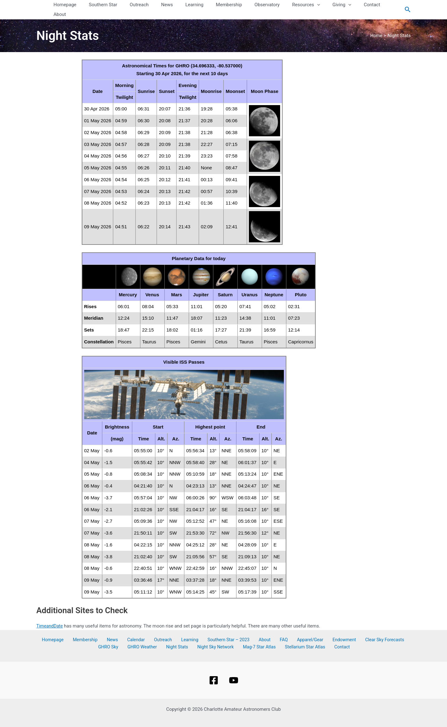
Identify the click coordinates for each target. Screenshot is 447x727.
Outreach (153, 630)
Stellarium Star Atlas (287, 638)
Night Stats (167, 638)
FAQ (261, 630)
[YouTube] (233, 670)
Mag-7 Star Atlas (244, 638)
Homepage (57, 630)
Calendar (130, 630)
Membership (87, 630)
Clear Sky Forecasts (352, 630)
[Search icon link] (408, 5)
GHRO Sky (388, 630)
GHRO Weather (135, 638)
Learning (177, 630)
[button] (315, 5)
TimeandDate (50, 616)
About (246, 630)
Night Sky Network (203, 638)
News (110, 630)
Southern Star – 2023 (213, 630)
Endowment (314, 630)
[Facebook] (213, 670)
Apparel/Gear (284, 630)
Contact (321, 638)
